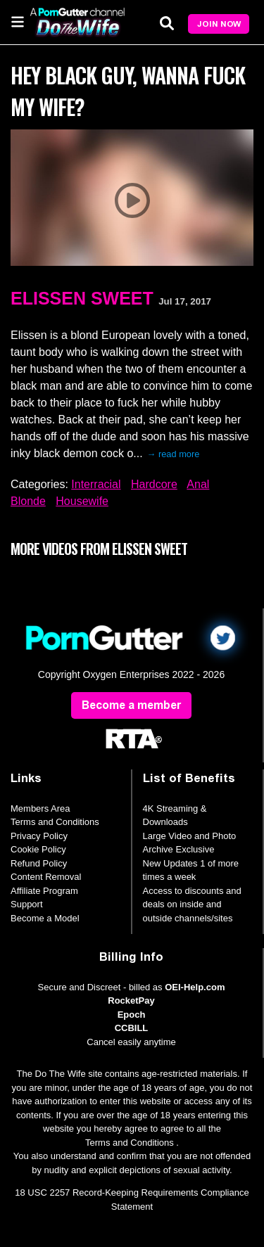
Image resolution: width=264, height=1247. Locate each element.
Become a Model (45, 918)
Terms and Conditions (55, 822)
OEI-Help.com (195, 987)
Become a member (131, 705)
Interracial (95, 484)
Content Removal (46, 876)
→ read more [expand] (173, 454)
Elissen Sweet (82, 298)
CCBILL (132, 1028)
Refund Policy (39, 863)
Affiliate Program (44, 890)
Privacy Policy (39, 836)
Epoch (132, 1014)
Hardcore (154, 484)
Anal (198, 484)
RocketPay (131, 1000)
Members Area (40, 808)
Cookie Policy (38, 849)
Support (27, 904)
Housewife (82, 501)
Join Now (219, 24)
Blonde (28, 501)
